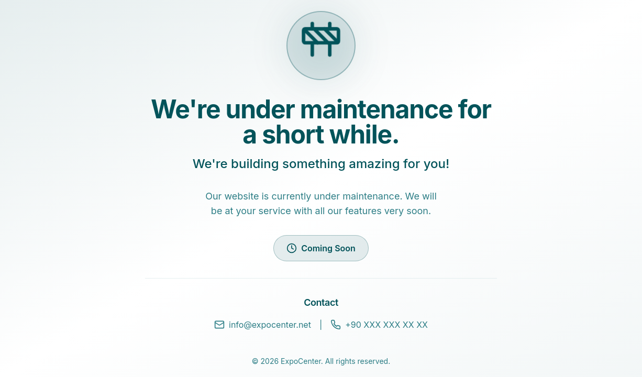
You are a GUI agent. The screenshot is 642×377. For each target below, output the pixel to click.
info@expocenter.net (262, 324)
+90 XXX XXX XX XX (379, 324)
